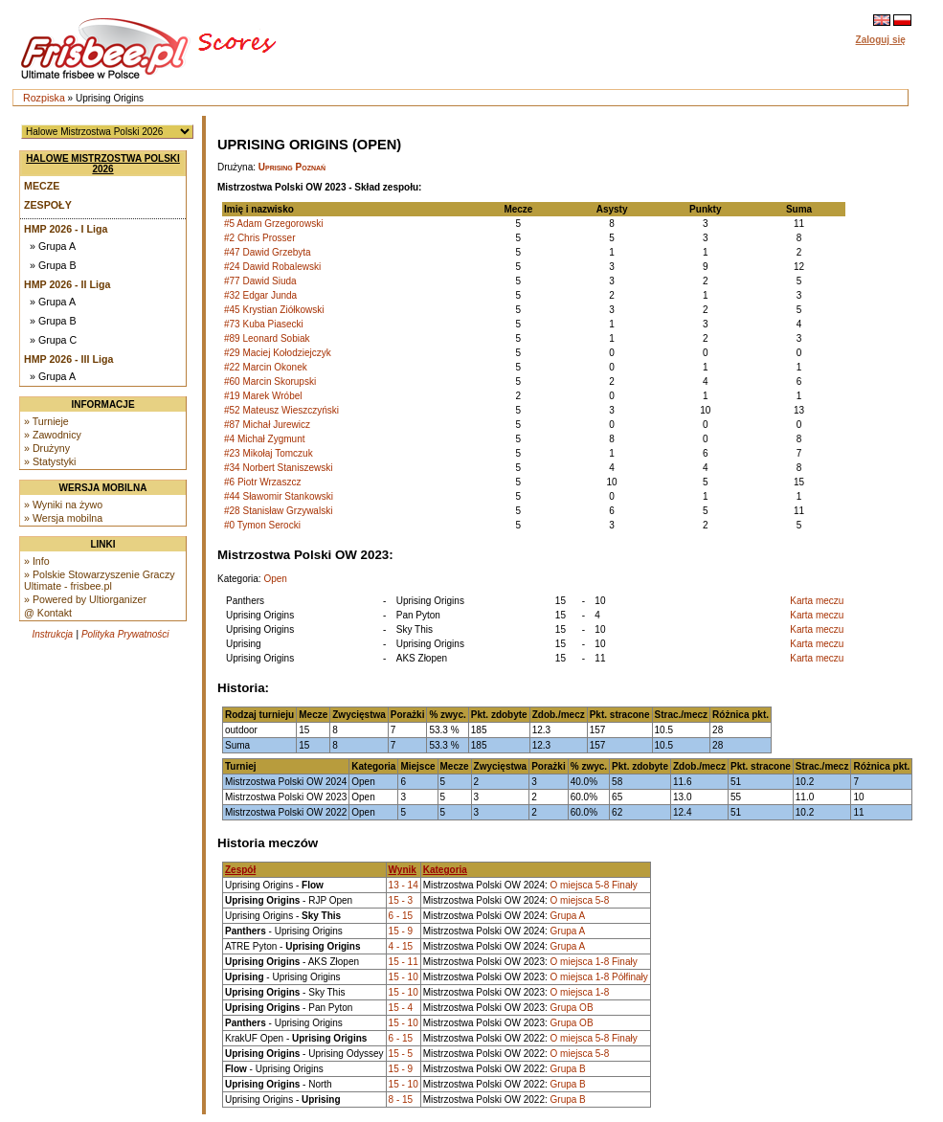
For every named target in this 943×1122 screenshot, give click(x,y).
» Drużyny (47, 448)
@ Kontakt (48, 612)
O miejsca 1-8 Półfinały (599, 977)
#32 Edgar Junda (260, 295)
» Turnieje (46, 421)
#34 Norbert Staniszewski (278, 467)
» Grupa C (53, 340)
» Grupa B (53, 265)
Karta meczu (816, 600)
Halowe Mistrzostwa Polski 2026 (103, 163)
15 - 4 (401, 1007)
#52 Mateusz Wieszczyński (281, 410)
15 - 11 (403, 961)
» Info (37, 561)
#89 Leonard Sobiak (267, 338)
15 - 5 (401, 1053)
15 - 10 (403, 977)
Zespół (240, 869)
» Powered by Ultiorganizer (85, 599)
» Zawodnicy (52, 434)
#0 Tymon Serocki (262, 525)
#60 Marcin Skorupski (270, 381)
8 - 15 (401, 1099)
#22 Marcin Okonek (265, 367)
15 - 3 (401, 900)
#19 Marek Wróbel (263, 396)
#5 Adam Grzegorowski (273, 223)
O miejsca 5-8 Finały (594, 885)
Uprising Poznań (292, 167)
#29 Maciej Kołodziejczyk (277, 353)
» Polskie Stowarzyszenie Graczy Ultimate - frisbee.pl (99, 580)
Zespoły (48, 205)
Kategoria (445, 869)
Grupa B (568, 1069)
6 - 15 (401, 915)
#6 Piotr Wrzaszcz (262, 482)
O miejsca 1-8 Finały (594, 961)
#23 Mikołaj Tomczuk (268, 453)
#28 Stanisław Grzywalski (278, 510)
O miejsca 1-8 (580, 992)
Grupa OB (572, 1007)
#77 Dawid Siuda (260, 281)
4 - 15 (401, 946)
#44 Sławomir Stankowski (278, 496)
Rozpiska (44, 97)
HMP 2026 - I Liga (65, 229)
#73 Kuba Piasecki (263, 324)
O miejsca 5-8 (580, 900)
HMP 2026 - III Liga (68, 359)
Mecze (41, 185)
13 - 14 (403, 885)
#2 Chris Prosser (259, 238)
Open (274, 578)
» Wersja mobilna (63, 518)
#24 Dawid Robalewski (272, 266)
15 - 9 (401, 931)
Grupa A (568, 915)
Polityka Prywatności (125, 634)
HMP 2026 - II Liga (67, 284)
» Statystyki (50, 461)
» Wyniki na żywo (63, 504)
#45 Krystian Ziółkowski (274, 309)
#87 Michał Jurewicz (267, 424)
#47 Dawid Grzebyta (267, 252)
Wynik (402, 869)
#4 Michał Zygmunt (264, 439)
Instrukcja (52, 634)
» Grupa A (53, 246)
